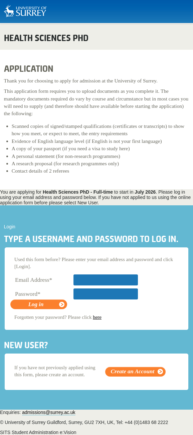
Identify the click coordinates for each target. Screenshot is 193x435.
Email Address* (33, 279)
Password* (27, 293)
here (97, 317)
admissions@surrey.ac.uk (48, 412)
